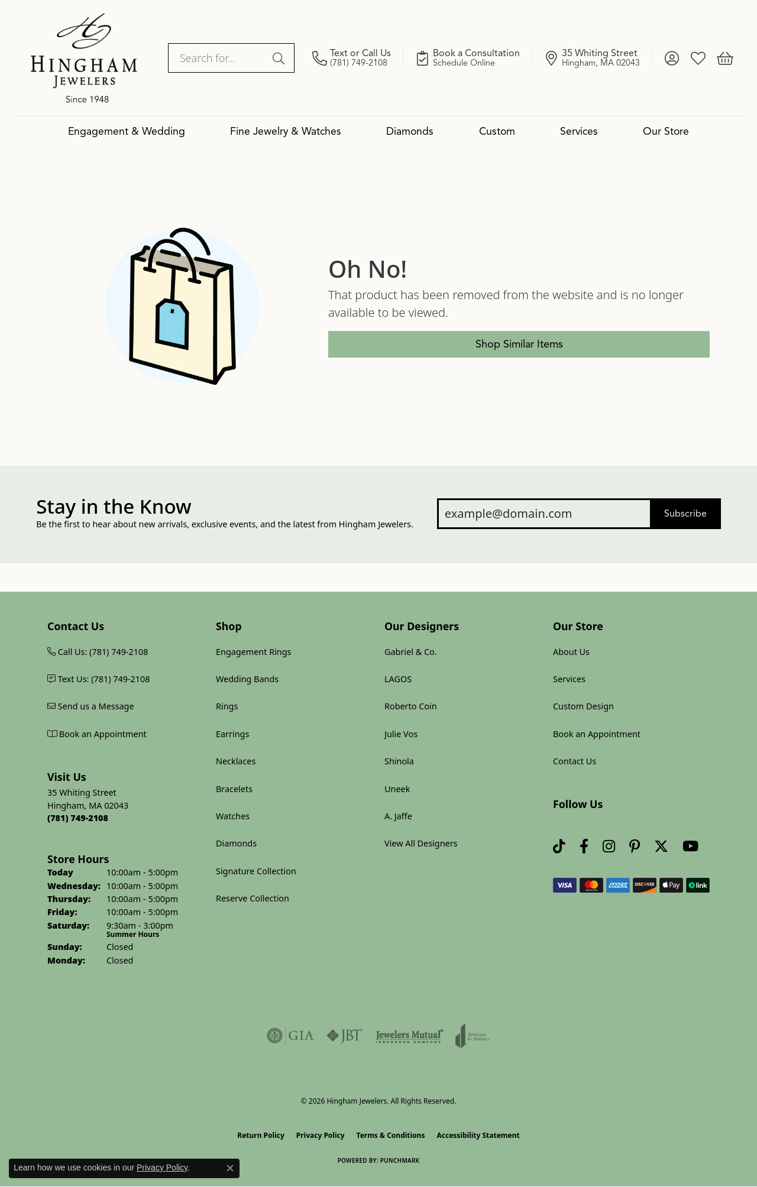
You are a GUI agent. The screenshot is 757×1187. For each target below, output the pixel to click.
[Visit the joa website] (472, 1035)
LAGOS (398, 679)
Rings (227, 706)
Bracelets (234, 788)
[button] (671, 58)
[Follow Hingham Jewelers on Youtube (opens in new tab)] (690, 846)
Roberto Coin (410, 706)
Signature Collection (256, 871)
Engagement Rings (254, 651)
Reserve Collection (252, 898)
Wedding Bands (247, 679)
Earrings (232, 734)
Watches (233, 816)
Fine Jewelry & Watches (285, 131)
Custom (497, 131)
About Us (571, 651)
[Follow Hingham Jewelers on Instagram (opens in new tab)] (609, 846)
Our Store (666, 131)
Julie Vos (401, 734)
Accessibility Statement (477, 1135)
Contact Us (574, 761)
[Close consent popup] (230, 1168)
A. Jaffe (398, 816)
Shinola (399, 761)
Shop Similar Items (519, 344)
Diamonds (410, 131)
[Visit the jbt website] (345, 1035)
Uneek (397, 788)
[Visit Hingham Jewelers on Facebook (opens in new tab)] (584, 846)
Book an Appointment (596, 734)
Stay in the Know (113, 506)
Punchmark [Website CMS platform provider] (400, 1160)
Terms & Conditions (391, 1135)
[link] (357, 58)
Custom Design (583, 706)
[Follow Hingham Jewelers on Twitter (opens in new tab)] (661, 846)
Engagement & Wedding (126, 131)
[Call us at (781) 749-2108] (77, 817)
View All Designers (421, 843)
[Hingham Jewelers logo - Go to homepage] (84, 58)
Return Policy (260, 1135)
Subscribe (685, 514)
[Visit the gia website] (290, 1035)
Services (579, 131)
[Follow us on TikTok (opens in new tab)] (559, 846)
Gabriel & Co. (410, 651)
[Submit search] (280, 58)
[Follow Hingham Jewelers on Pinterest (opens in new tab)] (634, 846)
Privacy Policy (320, 1135)
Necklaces (235, 761)
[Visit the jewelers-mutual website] (410, 1035)
